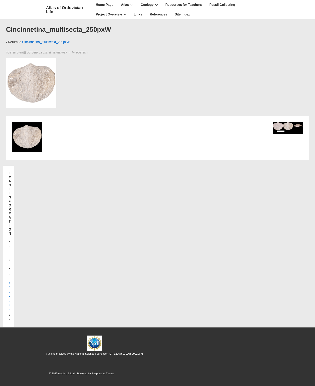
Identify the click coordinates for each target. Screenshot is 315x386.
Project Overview (112, 14)
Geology (150, 4)
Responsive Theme (103, 373)
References (158, 14)
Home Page (104, 4)
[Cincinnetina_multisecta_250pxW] (38, 52)
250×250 (9, 296)
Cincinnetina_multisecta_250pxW (46, 42)
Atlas (128, 4)
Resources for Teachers (183, 4)
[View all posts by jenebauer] (58, 52)
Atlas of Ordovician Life (64, 9)
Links (138, 14)
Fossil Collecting (222, 4)
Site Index (182, 14)
